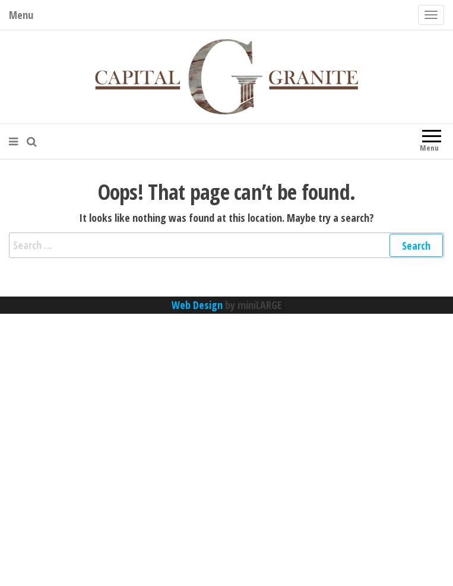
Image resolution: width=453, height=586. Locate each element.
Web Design (197, 305)
